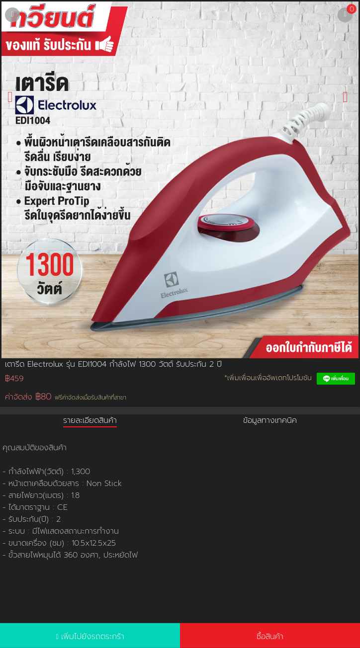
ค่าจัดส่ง (65, 397)
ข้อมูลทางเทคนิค (270, 420)
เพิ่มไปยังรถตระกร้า (92, 637)
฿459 (14, 379)
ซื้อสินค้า (270, 637)
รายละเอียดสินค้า (90, 420)
